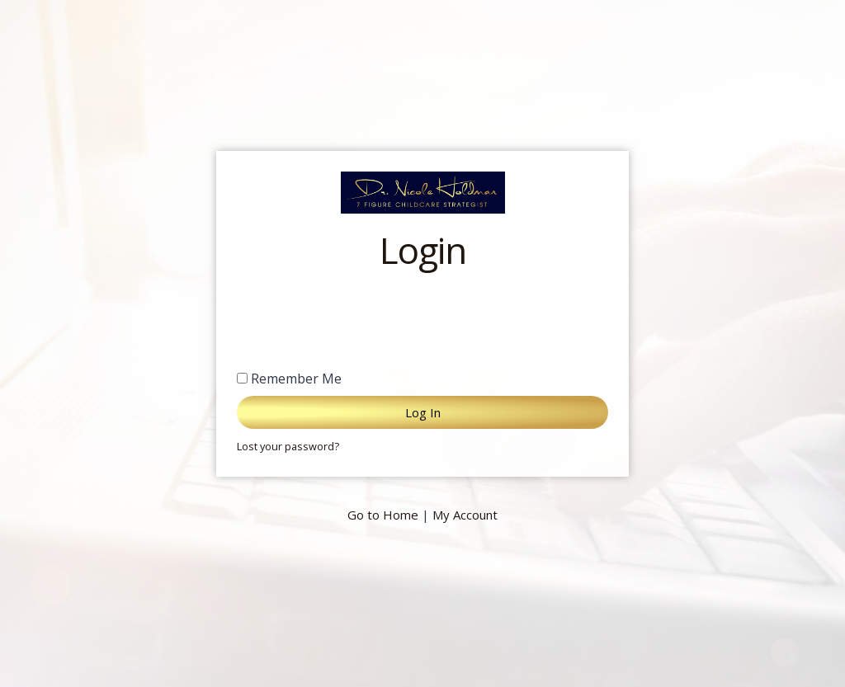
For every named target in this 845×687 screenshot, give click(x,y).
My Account (465, 514)
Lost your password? (288, 446)
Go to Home (382, 514)
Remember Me (289, 378)
